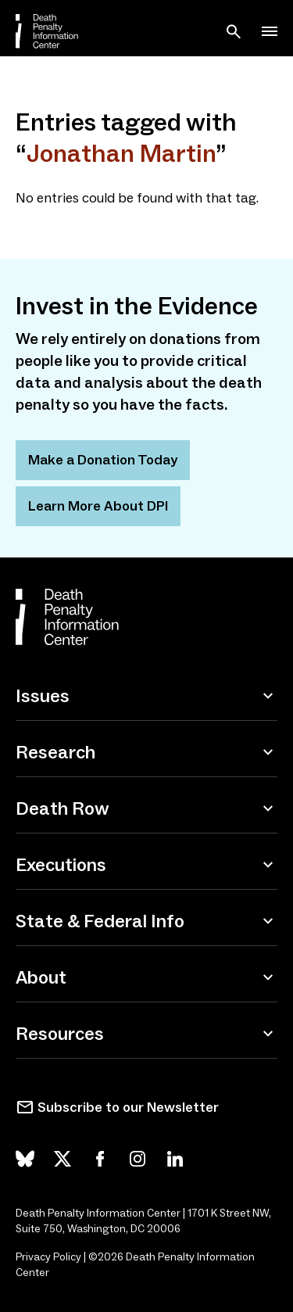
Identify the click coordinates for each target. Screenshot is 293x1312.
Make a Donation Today (102, 459)
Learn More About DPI (98, 505)
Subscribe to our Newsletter (128, 1107)
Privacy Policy (48, 1257)
